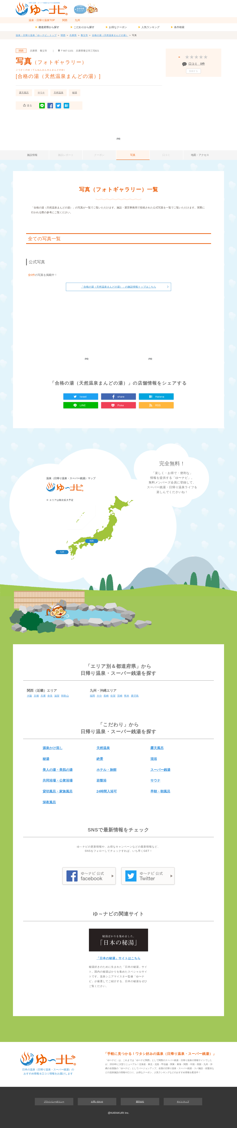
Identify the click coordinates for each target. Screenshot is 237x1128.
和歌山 (65, 695)
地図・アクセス (200, 154)
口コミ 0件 (196, 63)
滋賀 (56, 695)
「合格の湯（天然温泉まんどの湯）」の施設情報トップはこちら (118, 286)
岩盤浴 (101, 780)
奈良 (50, 695)
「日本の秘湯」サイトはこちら (118, 958)
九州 (77, 20)
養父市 (84, 35)
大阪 (29, 695)
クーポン (99, 154)
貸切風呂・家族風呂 (58, 791)
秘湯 (74, 92)
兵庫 (43, 695)
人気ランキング (149, 27)
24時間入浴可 (106, 791)
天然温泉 (58, 92)
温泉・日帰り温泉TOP (42, 20)
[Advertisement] (118, 125)
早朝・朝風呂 (160, 791)
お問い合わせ (97, 1101)
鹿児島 (135, 695)
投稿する (193, 71)
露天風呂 (24, 92)
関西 (64, 20)
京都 (36, 695)
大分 (99, 695)
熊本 (126, 695)
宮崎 (119, 695)
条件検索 (177, 27)
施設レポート (66, 154)
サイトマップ (183, 1101)
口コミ (166, 154)
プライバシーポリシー (54, 1101)
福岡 (92, 695)
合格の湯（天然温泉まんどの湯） (110, 35)
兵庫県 (73, 35)
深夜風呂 (49, 802)
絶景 (99, 759)
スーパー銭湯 (160, 770)
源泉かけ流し (53, 748)
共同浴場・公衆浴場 (58, 780)
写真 (132, 154)
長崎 (106, 695)
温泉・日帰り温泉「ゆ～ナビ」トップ (36, 35)
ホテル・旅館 (106, 770)
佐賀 (113, 695)
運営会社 (140, 1101)
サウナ (41, 92)
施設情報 (32, 154)
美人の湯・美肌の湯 (58, 770)
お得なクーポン (116, 27)
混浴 (153, 759)
